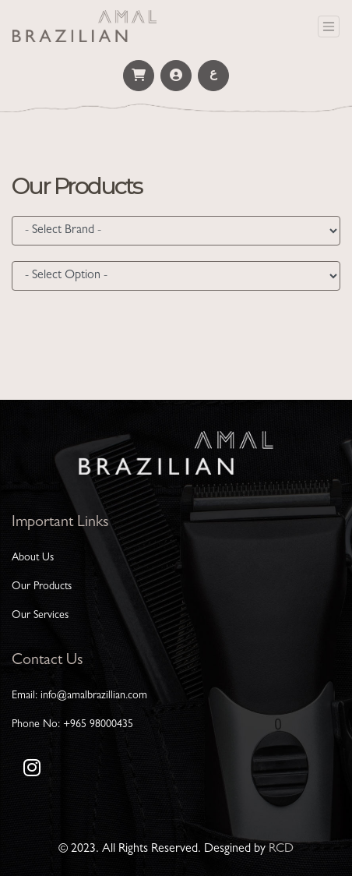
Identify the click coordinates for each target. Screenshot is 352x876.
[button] (138, 75)
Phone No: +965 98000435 (72, 724)
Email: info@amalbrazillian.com (79, 696)
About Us (33, 558)
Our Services (40, 615)
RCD (281, 849)
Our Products (42, 586)
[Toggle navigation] (329, 26)
